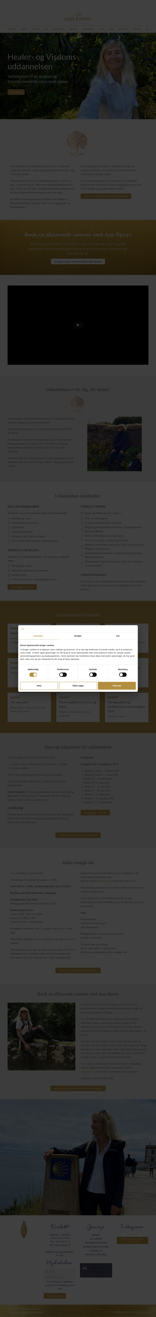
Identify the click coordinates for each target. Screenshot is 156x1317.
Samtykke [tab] (38, 636)
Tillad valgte (78, 686)
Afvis (39, 686)
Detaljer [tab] (78, 636)
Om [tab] (117, 636)
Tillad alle (116, 686)
